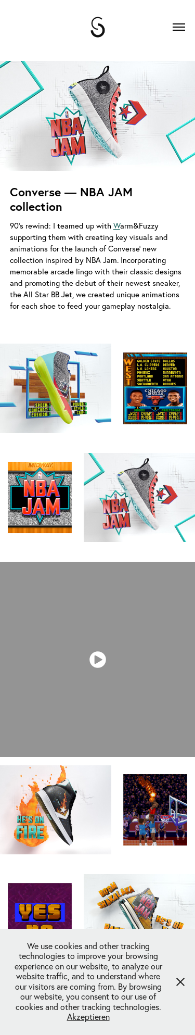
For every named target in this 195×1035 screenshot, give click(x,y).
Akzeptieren (88, 1017)
